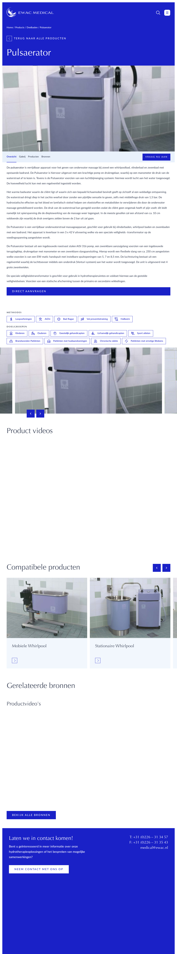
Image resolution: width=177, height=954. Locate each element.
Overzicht (11, 157)
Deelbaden (32, 27)
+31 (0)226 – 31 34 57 (150, 837)
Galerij (22, 157)
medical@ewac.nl (154, 848)
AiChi (44, 319)
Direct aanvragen (29, 291)
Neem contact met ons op (38, 869)
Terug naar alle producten (36, 38)
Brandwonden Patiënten (24, 341)
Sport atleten (140, 333)
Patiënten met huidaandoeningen (67, 341)
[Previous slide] (31, 414)
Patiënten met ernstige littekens (144, 341)
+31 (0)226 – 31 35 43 (150, 842)
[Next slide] (40, 414)
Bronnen (45, 157)
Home (10, 27)
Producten (33, 157)
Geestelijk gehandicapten (69, 333)
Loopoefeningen (20, 319)
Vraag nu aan (156, 157)
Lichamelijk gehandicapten (107, 333)
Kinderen (17, 333)
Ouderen (38, 333)
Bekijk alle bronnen (31, 815)
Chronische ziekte (106, 341)
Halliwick (122, 319)
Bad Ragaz (65, 319)
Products (19, 27)
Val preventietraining (94, 319)
